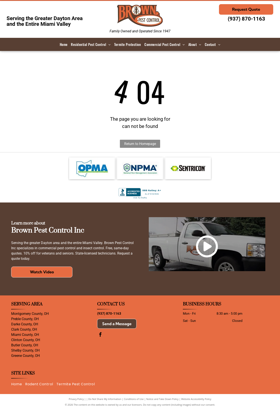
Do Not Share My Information (104, 399)
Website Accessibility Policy (196, 399)
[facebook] (100, 335)
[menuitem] (63, 44)
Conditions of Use (134, 399)
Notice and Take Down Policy (162, 399)
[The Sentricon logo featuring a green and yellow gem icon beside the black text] (188, 168)
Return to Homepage (140, 144)
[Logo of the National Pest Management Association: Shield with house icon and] (140, 168)
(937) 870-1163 (246, 19)
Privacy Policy (76, 399)
